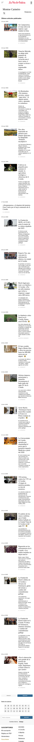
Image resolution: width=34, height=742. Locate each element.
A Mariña (21, 732)
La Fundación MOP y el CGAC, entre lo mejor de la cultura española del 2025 (24, 224)
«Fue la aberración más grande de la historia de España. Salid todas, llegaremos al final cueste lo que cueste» (24, 663)
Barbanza (21, 738)
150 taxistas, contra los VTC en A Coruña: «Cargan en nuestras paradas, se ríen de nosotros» (24, 483)
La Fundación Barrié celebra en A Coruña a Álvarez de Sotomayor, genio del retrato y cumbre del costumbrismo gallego (24, 586)
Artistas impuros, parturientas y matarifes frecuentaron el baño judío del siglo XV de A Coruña (24, 381)
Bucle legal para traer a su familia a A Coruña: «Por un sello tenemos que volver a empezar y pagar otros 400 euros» (24, 289)
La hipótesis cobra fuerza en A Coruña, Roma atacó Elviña (24, 318)
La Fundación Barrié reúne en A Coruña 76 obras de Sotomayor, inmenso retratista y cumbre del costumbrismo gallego (24, 626)
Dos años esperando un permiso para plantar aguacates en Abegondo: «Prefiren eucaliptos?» (24, 135)
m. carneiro (21, 430)
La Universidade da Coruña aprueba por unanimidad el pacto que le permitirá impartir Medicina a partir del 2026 (24, 445)
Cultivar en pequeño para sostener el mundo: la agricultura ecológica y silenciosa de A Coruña (23, 172)
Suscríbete (5, 739)
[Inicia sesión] (30, 2)
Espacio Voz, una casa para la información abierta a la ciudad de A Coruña (24, 257)
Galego (21, 721)
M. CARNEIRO (21, 367)
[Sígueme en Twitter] (4, 13)
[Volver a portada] (17, 2)
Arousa (20, 735)
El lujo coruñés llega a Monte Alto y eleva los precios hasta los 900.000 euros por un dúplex (24, 351)
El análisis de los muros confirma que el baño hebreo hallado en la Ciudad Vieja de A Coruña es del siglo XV (24, 520)
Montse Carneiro (23, 338)
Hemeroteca (5, 736)
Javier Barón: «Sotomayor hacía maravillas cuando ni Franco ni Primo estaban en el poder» (24, 413)
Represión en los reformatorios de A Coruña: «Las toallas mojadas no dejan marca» (24, 550)
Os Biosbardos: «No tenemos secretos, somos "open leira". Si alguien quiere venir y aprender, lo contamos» (24, 97)
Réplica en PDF (6, 733)
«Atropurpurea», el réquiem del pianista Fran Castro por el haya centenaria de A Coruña (16, 207)
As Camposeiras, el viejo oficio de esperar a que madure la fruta (24, 28)
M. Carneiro (21, 43)
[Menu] (2, 2)
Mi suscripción (6, 730)
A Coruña (21, 730)
